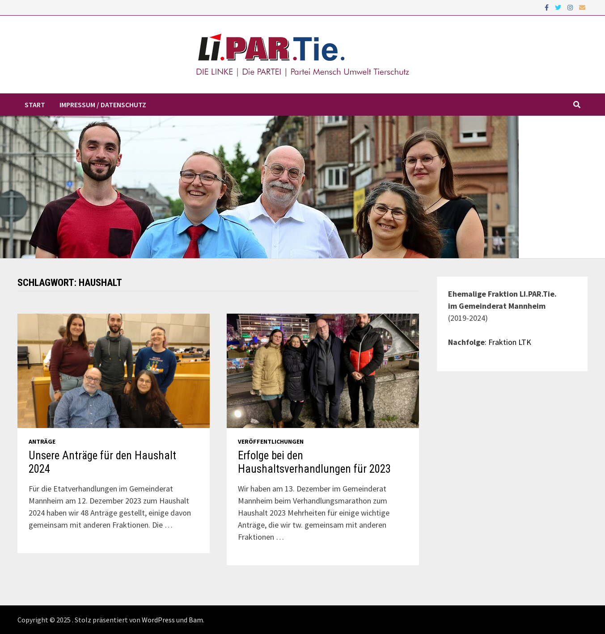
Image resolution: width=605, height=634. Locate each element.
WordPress (158, 619)
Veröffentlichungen (271, 441)
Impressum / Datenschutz (102, 104)
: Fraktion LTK (508, 342)
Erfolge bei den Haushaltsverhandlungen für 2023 (314, 462)
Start (35, 104)
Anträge (42, 441)
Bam (196, 619)
